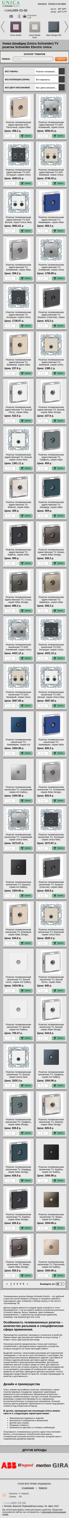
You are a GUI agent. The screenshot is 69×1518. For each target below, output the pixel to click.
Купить (26, 136)
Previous (3, 26)
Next (66, 26)
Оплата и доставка (57, 3)
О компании (28, 1488)
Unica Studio (15, 35)
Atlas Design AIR (53, 35)
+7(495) (15, 10)
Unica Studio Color (34, 36)
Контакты (42, 3)
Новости (43, 1488)
